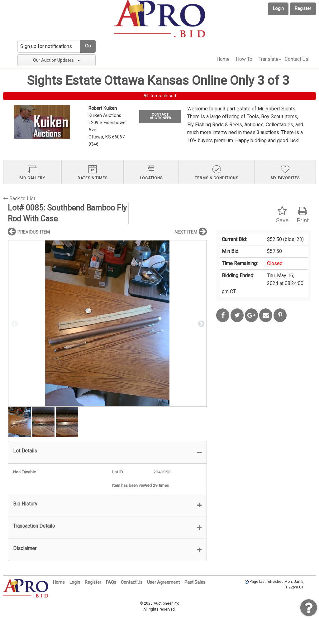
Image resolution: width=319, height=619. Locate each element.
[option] (107, 323)
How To (244, 59)
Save (282, 215)
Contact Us (296, 59)
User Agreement (163, 582)
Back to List (19, 198)
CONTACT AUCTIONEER (160, 116)
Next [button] (201, 323)
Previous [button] (14, 323)
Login (278, 8)
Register (303, 8)
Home (223, 59)
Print (303, 215)
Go (88, 46)
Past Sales (194, 582)
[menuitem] (223, 59)
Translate (269, 59)
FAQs (111, 582)
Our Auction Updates (56, 60)
